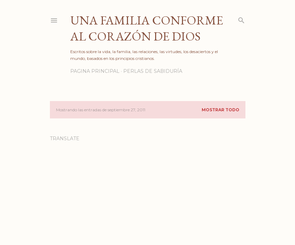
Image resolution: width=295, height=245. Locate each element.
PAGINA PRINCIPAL (94, 71)
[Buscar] (241, 19)
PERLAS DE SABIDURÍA (152, 71)
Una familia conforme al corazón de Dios (146, 28)
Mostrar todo (220, 109)
